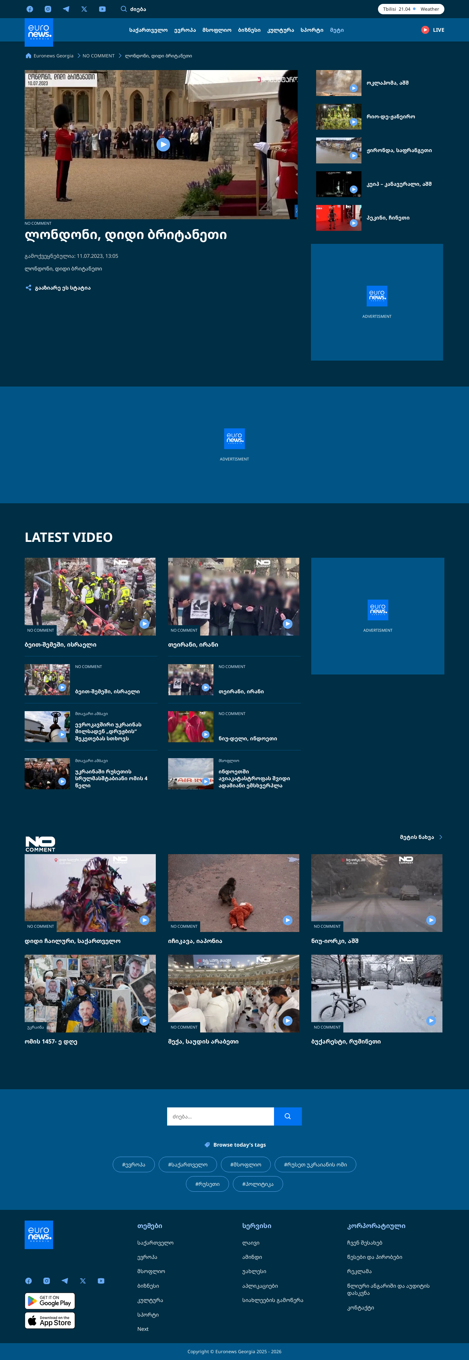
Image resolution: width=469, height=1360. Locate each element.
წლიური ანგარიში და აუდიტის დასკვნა (388, 1289)
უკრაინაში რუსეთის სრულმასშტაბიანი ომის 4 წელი (111, 778)
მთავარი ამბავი (91, 713)
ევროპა (147, 1256)
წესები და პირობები (374, 1256)
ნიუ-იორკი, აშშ (335, 941)
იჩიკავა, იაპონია (195, 941)
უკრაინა (35, 1027)
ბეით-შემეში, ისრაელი (61, 644)
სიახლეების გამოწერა (272, 1300)
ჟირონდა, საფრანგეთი (399, 150)
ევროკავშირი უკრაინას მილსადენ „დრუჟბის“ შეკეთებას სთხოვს (108, 731)
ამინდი (252, 1256)
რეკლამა (359, 1271)
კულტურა (150, 1300)
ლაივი (250, 1242)
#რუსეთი (207, 1183)
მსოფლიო (229, 760)
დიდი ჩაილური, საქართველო (72, 941)
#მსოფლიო (245, 1164)
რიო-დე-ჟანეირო (391, 116)
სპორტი (148, 1314)
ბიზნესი (148, 1285)
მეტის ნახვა (422, 837)
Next (143, 1328)
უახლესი (254, 1271)
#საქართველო (188, 1164)
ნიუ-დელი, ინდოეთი (248, 738)
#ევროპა (133, 1164)
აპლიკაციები (260, 1285)
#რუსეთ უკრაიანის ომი (315, 1164)
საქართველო (155, 1242)
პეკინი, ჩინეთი (388, 217)
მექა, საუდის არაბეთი (203, 1041)
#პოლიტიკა (258, 1183)
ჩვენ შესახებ (365, 1242)
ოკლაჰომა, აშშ (388, 82)
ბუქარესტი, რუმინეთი (346, 1041)
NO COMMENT (38, 223)
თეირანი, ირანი (193, 644)
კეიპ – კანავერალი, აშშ (399, 184)
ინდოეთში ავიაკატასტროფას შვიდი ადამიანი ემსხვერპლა (254, 778)
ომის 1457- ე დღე (51, 1041)
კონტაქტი (360, 1307)
